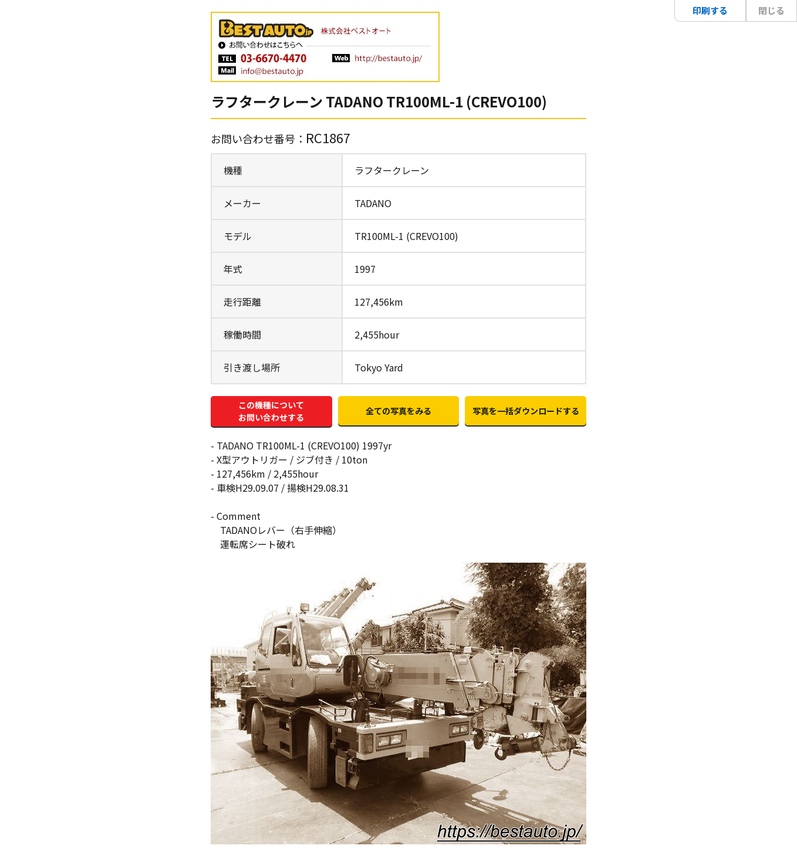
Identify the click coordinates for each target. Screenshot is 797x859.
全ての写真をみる (398, 411)
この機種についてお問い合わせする (271, 411)
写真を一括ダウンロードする (525, 411)
